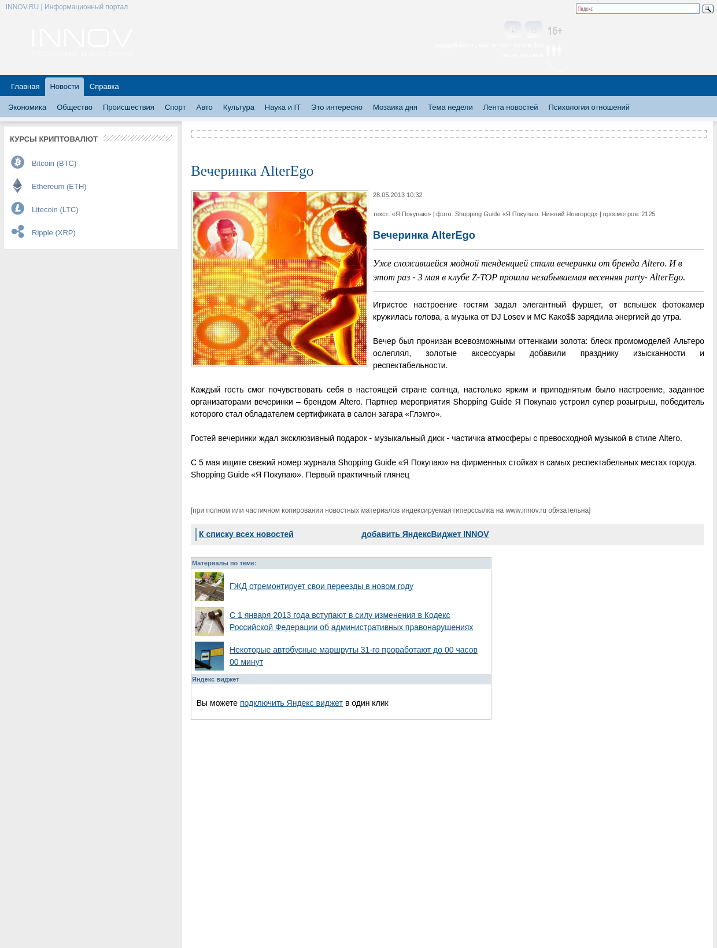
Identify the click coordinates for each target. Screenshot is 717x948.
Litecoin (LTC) (55, 209)
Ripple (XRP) (54, 232)
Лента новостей (510, 107)
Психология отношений (589, 107)
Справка (104, 86)
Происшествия (128, 107)
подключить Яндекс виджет (291, 703)
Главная (25, 86)
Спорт (175, 107)
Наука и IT (283, 107)
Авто (204, 107)
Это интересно (337, 107)
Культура (238, 107)
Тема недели (450, 107)
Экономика (27, 107)
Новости (64, 86)
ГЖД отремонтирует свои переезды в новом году (321, 586)
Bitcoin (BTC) (54, 163)
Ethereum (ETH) (59, 186)
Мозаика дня (395, 107)
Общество (75, 107)
